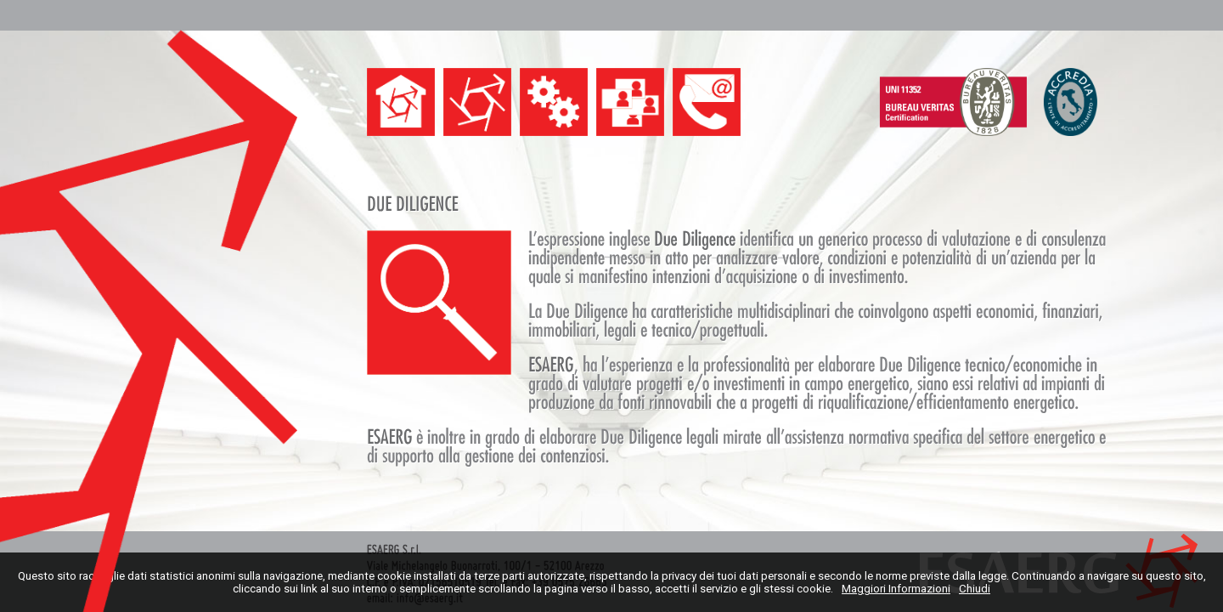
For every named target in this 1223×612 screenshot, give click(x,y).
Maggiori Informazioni (896, 588)
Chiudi (974, 588)
